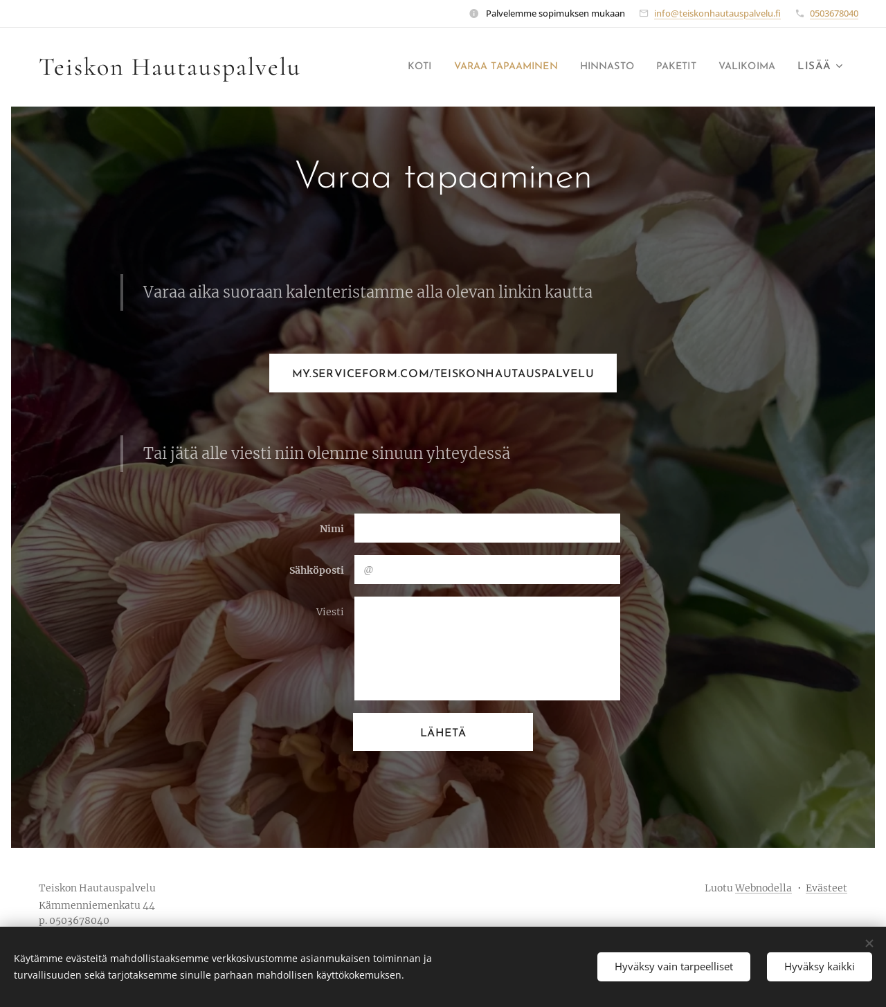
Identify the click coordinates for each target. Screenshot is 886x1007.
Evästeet (826, 888)
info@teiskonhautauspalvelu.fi (717, 13)
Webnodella (763, 888)
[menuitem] (384, 67)
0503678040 (834, 13)
